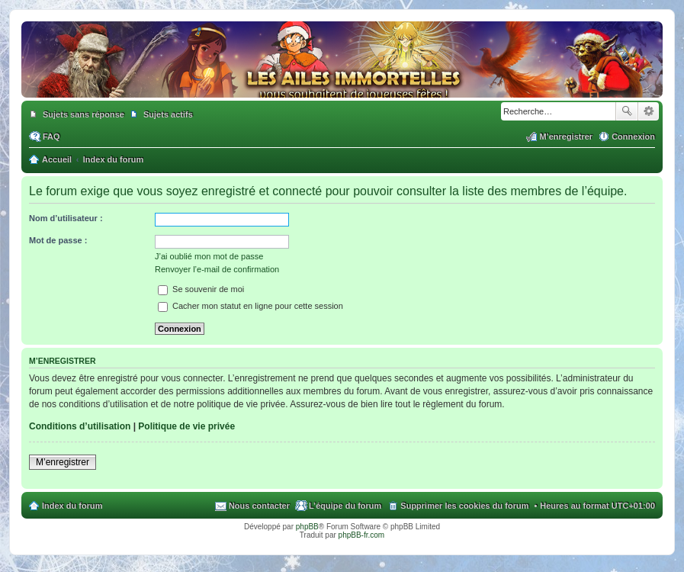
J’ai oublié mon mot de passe (209, 256)
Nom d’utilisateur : (66, 218)
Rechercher (626, 111)
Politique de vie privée (186, 426)
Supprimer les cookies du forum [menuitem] (464, 505)
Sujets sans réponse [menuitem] (83, 114)
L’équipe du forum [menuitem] (345, 505)
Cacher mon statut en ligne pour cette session (250, 305)
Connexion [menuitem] (633, 136)
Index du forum (72, 505)
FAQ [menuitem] (51, 136)
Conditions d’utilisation (79, 426)
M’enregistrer (62, 462)
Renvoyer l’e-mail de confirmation (217, 269)
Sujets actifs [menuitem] (168, 114)
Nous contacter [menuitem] (259, 505)
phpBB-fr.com (362, 535)
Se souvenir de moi (201, 289)
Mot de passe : (58, 240)
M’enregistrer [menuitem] (565, 136)
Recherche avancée (648, 111)
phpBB (307, 526)
